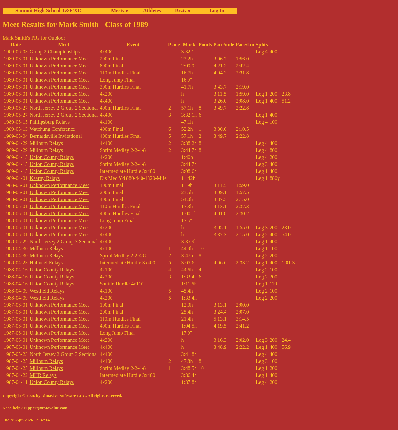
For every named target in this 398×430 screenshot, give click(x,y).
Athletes (152, 10)
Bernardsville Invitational (56, 136)
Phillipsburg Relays (50, 122)
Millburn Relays (46, 143)
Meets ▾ (119, 10)
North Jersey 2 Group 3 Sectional (64, 241)
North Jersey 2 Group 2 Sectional (64, 108)
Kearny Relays (45, 178)
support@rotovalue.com (45, 407)
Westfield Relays (47, 290)
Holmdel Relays (46, 262)
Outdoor (56, 38)
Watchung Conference (52, 129)
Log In (215, 10)
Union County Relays (52, 157)
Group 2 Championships (55, 51)
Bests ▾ (182, 10)
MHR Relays (43, 375)
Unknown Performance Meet (59, 58)
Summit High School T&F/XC (48, 10)
